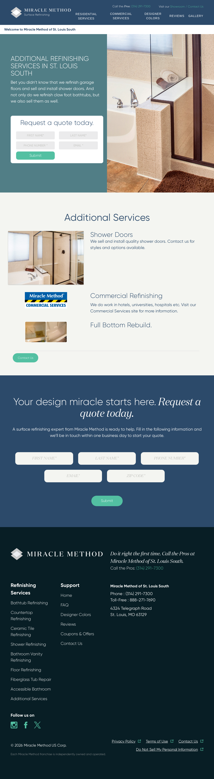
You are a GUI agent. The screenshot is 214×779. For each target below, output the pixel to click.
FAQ (65, 605)
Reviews (68, 624)
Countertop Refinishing (22, 615)
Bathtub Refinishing (29, 603)
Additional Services (29, 698)
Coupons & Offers (77, 633)
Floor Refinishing (26, 669)
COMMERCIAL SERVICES (121, 16)
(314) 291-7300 (149, 568)
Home (66, 595)
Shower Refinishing (28, 644)
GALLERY (195, 16)
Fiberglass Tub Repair (31, 679)
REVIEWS (177, 16)
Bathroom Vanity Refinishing (26, 657)
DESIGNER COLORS (152, 16)
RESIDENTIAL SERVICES (86, 16)
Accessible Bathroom (31, 689)
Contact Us (25, 357)
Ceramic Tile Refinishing (22, 631)
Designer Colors (76, 614)
